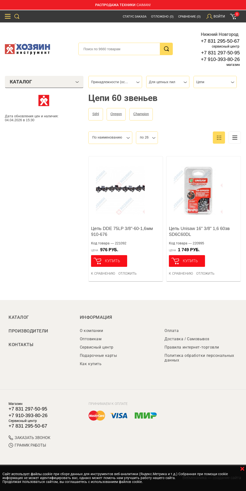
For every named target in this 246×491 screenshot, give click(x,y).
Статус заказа (135, 16)
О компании (91, 331)
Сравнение (189, 16)
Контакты (21, 344)
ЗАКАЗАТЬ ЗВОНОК (29, 437)
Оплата (171, 331)
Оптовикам (91, 339)
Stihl (95, 114)
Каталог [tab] (44, 81)
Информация (96, 317)
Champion (141, 114)
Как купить (91, 364)
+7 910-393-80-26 (220, 59)
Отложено (162, 16)
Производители (28, 331)
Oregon (116, 114)
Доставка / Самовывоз (186, 339)
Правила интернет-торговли (191, 347)
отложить (127, 273)
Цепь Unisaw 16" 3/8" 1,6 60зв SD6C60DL (199, 231)
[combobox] (115, 82)
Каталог (19, 317)
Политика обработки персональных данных (199, 357)
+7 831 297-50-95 (220, 52)
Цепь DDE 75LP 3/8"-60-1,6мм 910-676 (122, 231)
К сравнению (103, 273)
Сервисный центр (96, 347)
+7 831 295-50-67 (220, 41)
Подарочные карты (98, 355)
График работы (27, 445)
